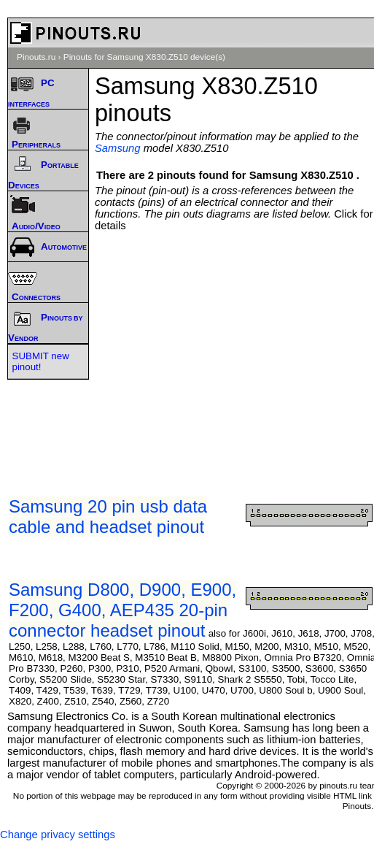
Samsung (118, 148)
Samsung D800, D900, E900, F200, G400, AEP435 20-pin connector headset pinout (122, 610)
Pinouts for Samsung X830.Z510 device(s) (144, 57)
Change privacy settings (57, 834)
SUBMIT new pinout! (40, 361)
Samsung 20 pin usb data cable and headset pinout (108, 516)
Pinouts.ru (36, 57)
